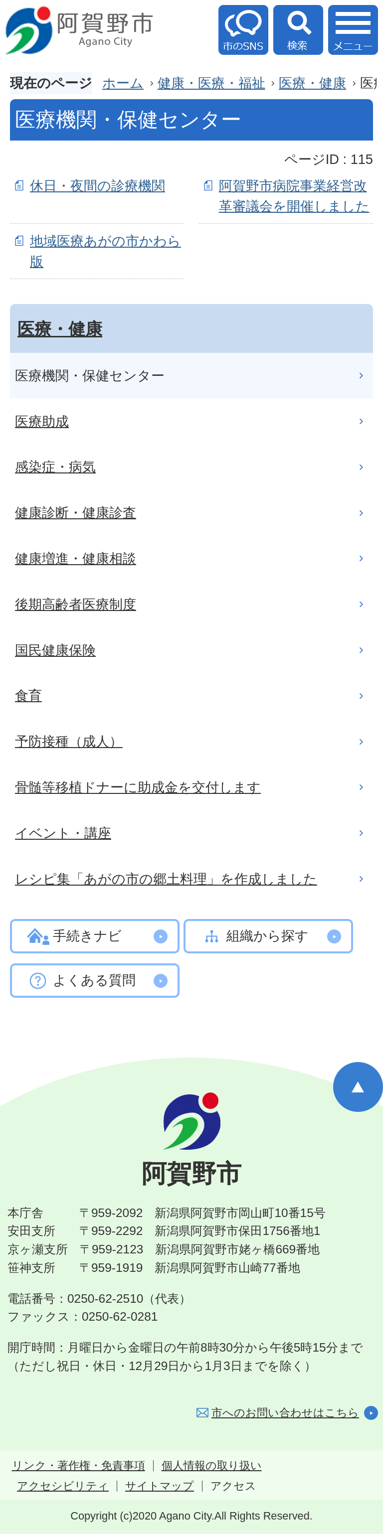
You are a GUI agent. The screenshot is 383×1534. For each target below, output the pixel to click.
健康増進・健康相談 (75, 558)
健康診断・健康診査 (75, 512)
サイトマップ (159, 1486)
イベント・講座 (63, 833)
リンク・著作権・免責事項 (78, 1465)
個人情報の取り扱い (212, 1465)
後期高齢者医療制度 (75, 604)
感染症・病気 (55, 466)
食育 (28, 695)
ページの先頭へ (358, 1087)
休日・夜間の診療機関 (97, 185)
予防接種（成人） (69, 741)
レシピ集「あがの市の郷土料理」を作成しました (166, 879)
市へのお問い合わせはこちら (285, 1412)
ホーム (123, 83)
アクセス (233, 1486)
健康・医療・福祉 (211, 83)
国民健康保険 (55, 650)
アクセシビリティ (63, 1486)
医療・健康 (312, 83)
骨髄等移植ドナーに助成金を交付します (138, 787)
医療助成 (42, 421)
